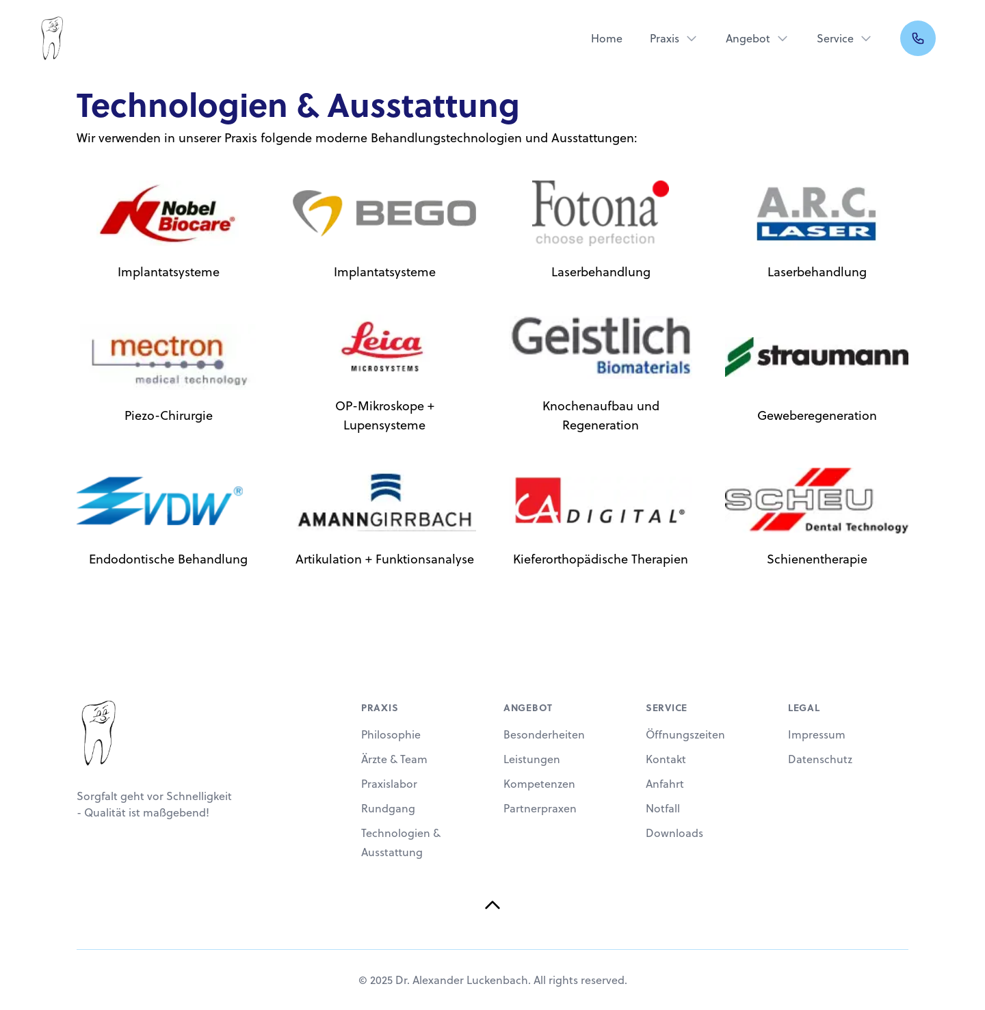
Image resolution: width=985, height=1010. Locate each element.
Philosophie (391, 734)
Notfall (663, 808)
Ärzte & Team (394, 759)
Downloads (674, 832)
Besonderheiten (544, 734)
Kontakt (666, 759)
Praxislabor (389, 783)
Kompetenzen (539, 783)
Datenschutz (820, 759)
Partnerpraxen (540, 808)
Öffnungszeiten (685, 734)
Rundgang (388, 808)
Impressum (816, 734)
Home (606, 38)
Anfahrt (665, 783)
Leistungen (531, 759)
